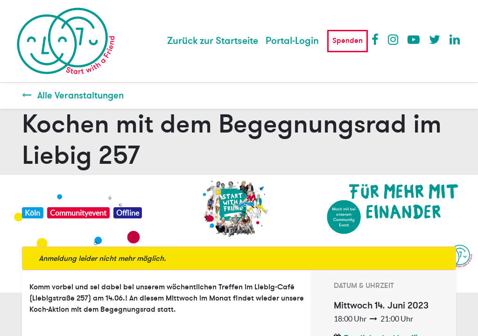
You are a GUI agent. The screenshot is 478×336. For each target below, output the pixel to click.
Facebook (377, 39)
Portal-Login (292, 41)
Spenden (347, 40)
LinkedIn (455, 39)
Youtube (413, 39)
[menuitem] (212, 41)
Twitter (434, 39)
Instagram (393, 39)
